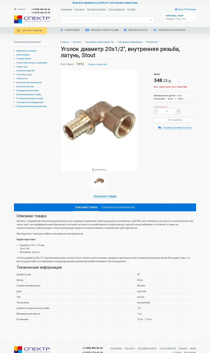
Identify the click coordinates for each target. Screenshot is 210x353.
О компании (66, 9)
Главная (20, 9)
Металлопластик (25, 86)
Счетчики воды (24, 74)
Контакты (80, 9)
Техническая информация (118, 207)
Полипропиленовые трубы (29, 98)
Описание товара (105, 196)
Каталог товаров (31, 30)
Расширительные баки (27, 90)
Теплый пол (22, 78)
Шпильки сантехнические (29, 82)
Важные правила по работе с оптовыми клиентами (105, 2)
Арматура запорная (26, 50)
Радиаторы (22, 66)
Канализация (22, 54)
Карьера (191, 347)
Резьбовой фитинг (25, 70)
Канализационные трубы (28, 94)
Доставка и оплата (96, 9)
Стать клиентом (117, 9)
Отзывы (131, 9)
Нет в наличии (175, 119)
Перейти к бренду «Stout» (99, 64)
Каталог (78, 41)
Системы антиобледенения (29, 102)
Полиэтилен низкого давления (31, 62)
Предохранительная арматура (31, 106)
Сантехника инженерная (136, 41)
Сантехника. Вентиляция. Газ (102, 41)
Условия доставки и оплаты (175, 128)
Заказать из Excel (136, 30)
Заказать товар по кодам (102, 30)
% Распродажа (70, 30)
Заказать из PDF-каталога (169, 30)
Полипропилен (23, 58)
